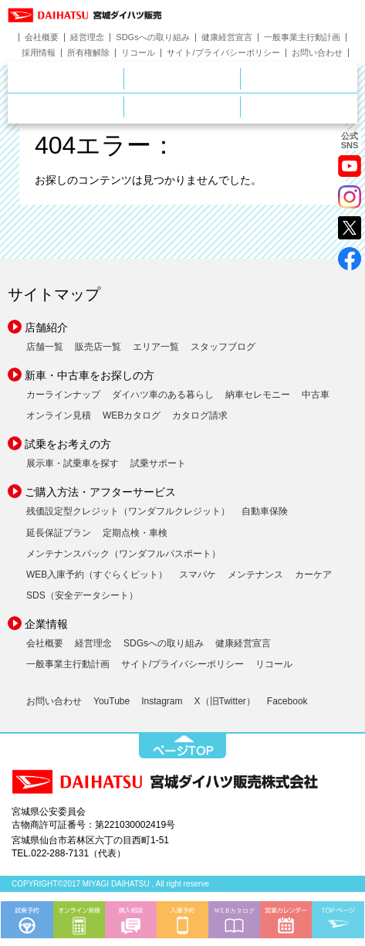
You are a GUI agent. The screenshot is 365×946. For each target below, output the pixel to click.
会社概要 (42, 37)
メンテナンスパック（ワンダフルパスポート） (123, 553)
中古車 (316, 394)
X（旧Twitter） (224, 701)
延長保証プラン (58, 532)
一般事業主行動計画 (302, 37)
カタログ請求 (200, 415)
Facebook (287, 701)
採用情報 (39, 53)
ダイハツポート (299, 107)
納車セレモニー (257, 394)
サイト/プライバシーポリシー (223, 53)
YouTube (111, 701)
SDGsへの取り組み (152, 37)
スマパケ (197, 574)
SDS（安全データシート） (82, 595)
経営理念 (87, 37)
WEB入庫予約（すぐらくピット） (96, 574)
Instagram (161, 701)
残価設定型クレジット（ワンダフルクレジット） (128, 511)
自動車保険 (265, 511)
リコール (138, 53)
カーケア (313, 574)
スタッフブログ (223, 346)
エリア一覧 (156, 346)
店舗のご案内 (123, 76)
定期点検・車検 (135, 532)
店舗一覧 (44, 346)
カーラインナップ (63, 394)
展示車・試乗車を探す (72, 463)
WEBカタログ (132, 415)
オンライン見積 (58, 415)
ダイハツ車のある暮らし (163, 394)
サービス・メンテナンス (123, 105)
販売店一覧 (98, 346)
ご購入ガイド (240, 105)
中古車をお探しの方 (299, 79)
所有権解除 (88, 53)
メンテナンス (255, 574)
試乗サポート (158, 463)
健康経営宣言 (226, 37)
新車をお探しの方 (240, 76)
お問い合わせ (317, 53)
